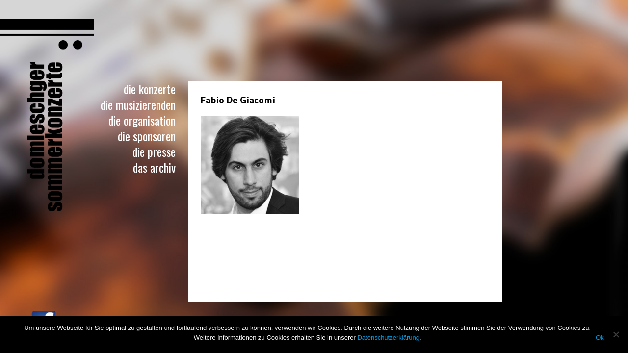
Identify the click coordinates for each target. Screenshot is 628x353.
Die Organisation (142, 120)
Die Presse (154, 151)
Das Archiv (154, 167)
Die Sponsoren (147, 136)
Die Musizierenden (138, 104)
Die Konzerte (150, 89)
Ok (600, 337)
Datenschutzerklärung (388, 337)
